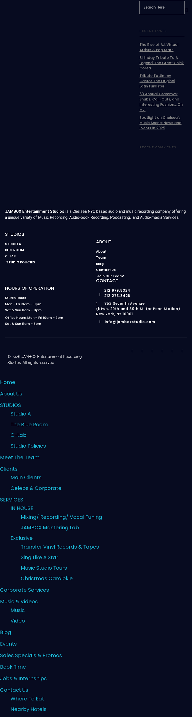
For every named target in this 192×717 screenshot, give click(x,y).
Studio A (20, 413)
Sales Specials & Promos (31, 655)
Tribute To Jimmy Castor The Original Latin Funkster (157, 81)
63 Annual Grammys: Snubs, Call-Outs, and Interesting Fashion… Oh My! (161, 101)
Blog (5, 632)
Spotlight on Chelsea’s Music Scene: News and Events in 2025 (161, 123)
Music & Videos (19, 601)
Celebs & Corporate (36, 488)
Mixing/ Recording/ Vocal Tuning (61, 517)
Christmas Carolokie (47, 578)
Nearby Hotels (28, 709)
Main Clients (26, 477)
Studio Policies (28, 445)
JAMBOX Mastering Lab (50, 527)
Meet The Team (20, 457)
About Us (11, 393)
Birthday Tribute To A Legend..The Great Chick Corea (162, 63)
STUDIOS (10, 405)
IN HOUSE (21, 508)
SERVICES (11, 499)
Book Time (13, 666)
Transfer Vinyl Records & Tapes (60, 546)
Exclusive (21, 538)
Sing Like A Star (39, 557)
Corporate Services (24, 589)
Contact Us (14, 689)
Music (17, 610)
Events (8, 643)
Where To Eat (27, 698)
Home (7, 382)
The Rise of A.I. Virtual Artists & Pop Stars (159, 47)
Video (17, 620)
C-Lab (18, 435)
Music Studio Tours (44, 567)
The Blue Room (29, 424)
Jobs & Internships (23, 678)
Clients (9, 468)
